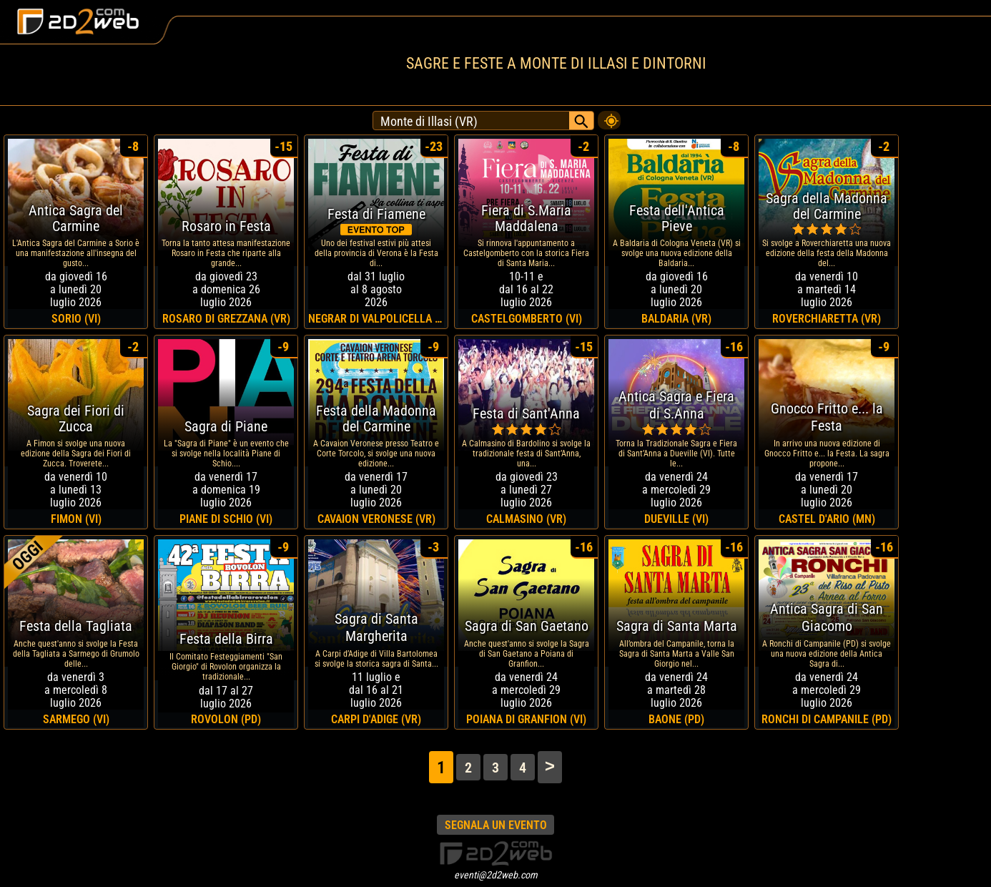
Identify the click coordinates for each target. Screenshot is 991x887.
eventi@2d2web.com (496, 875)
